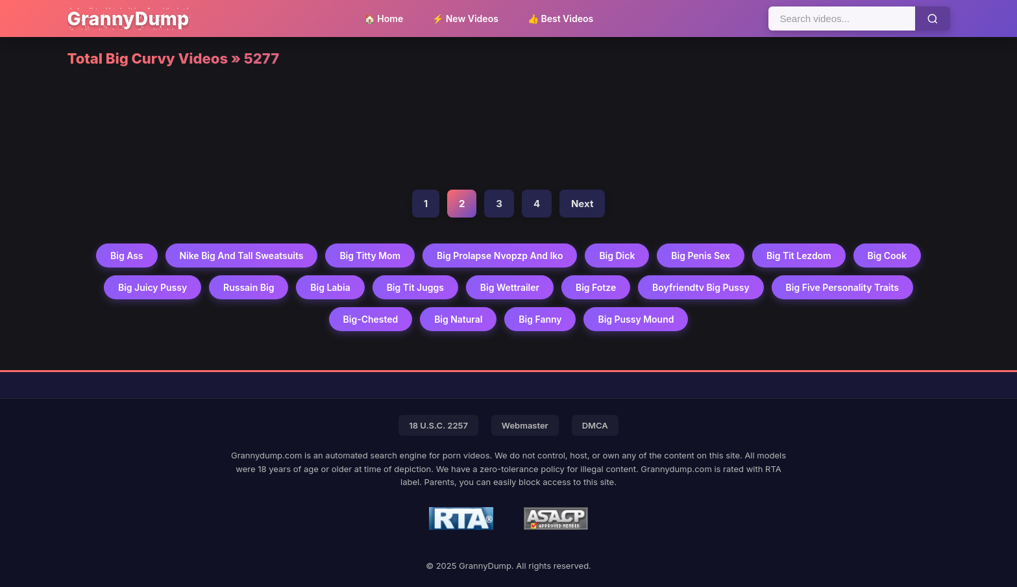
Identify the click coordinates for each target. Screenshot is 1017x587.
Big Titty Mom (369, 255)
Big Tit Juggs (414, 287)
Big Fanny (540, 319)
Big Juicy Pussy (151, 287)
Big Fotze (596, 287)
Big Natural (458, 319)
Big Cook (888, 255)
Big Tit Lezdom (799, 255)
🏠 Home (383, 18)
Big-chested (370, 319)
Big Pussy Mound (636, 319)
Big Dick (617, 255)
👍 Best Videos (560, 18)
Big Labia (330, 287)
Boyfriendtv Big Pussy (701, 287)
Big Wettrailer (509, 287)
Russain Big (248, 287)
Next (582, 203)
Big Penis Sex (701, 255)
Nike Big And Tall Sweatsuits (240, 255)
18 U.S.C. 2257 (438, 425)
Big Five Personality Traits (843, 287)
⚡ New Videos (465, 18)
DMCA (595, 425)
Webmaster (525, 425)
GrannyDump (128, 19)
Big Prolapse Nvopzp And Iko (500, 255)
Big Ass (126, 255)
